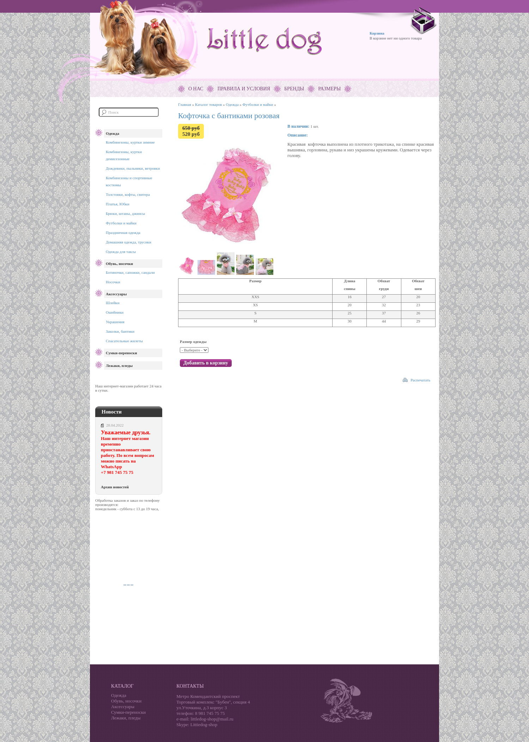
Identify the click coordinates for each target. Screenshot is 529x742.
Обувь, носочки (119, 263)
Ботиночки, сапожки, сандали (130, 272)
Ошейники (114, 312)
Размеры (329, 88)
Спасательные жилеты (124, 341)
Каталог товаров (208, 104)
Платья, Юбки (117, 204)
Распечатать (420, 380)
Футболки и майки (121, 223)
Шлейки (113, 303)
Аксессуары (116, 294)
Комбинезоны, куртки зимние (130, 142)
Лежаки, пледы (119, 365)
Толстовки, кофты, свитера (128, 194)
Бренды (294, 88)
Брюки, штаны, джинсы (125, 213)
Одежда (112, 133)
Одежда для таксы (121, 251)
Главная (184, 104)
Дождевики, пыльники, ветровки (133, 168)
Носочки (113, 282)
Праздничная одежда (123, 232)
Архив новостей (115, 487)
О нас (195, 88)
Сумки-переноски (121, 353)
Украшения (115, 322)
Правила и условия (243, 88)
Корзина (377, 33)
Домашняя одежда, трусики (128, 242)
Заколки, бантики (120, 331)
